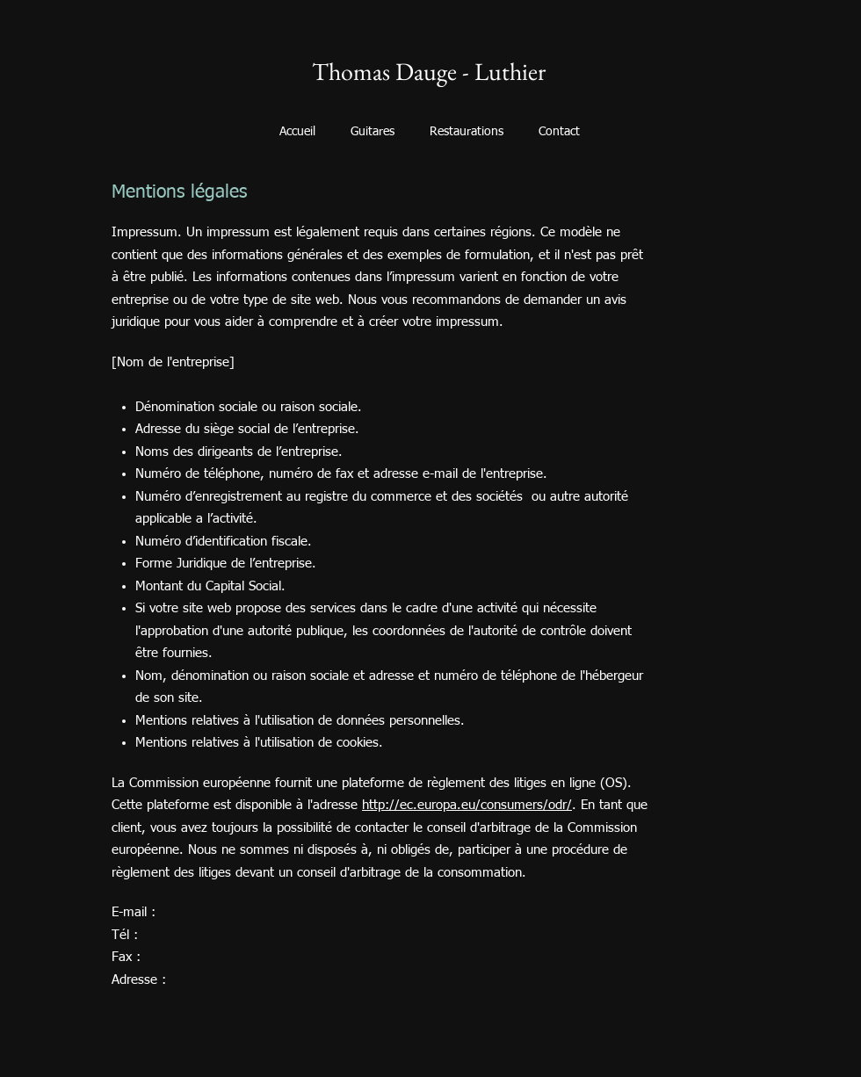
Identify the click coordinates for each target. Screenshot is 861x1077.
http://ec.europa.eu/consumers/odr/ (467, 805)
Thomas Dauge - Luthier (429, 71)
